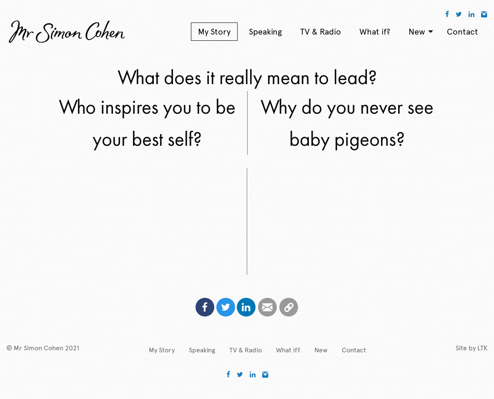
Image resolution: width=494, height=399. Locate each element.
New (321, 350)
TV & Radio (245, 350)
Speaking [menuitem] (265, 32)
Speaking (202, 350)
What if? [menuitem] (374, 32)
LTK (482, 348)
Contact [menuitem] (462, 32)
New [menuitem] (417, 32)
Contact (354, 350)
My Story (162, 350)
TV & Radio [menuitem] (320, 32)
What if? (288, 350)
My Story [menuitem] (214, 32)
